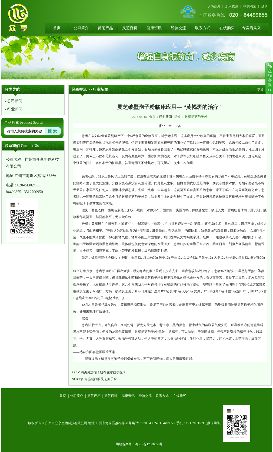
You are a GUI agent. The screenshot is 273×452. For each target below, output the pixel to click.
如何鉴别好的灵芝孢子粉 (99, 379)
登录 (264, 6)
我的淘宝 (249, 6)
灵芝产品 (105, 28)
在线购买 (227, 28)
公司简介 (81, 28)
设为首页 (213, 6)
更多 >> (262, 90)
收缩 (269, 78)
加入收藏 (231, 6)
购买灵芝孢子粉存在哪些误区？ (103, 372)
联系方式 (202, 28)
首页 (57, 28)
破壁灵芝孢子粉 (196, 117)
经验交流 (178, 28)
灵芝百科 (129, 28)
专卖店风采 (251, 28)
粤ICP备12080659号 (149, 444)
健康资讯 (154, 28)
